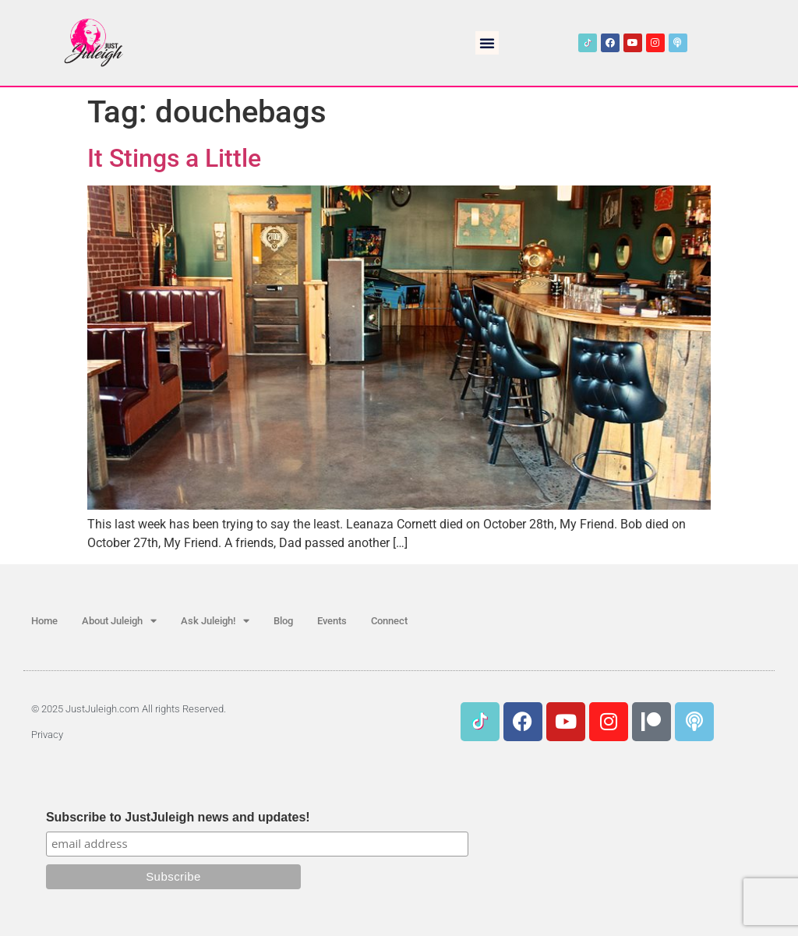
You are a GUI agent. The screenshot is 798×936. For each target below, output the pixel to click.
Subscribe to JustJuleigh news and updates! (178, 817)
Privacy (47, 734)
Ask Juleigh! (215, 621)
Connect (389, 621)
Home (44, 621)
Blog (283, 621)
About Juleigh (119, 621)
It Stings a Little (174, 158)
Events (332, 621)
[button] (487, 43)
